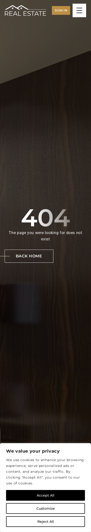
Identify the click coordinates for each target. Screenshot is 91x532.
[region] (45, 487)
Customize (45, 508)
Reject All (45, 521)
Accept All (45, 495)
